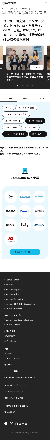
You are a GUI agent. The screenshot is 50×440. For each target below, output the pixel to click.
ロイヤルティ (38, 134)
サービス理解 (11, 127)
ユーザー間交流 (35, 120)
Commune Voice (11, 294)
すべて (8, 107)
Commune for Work (13, 308)
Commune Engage (12, 289)
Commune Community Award (18, 377)
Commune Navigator (13, 299)
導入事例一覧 (25, 9)
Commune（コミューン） (10, 9)
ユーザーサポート (13, 120)
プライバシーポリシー (13, 385)
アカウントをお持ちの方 (14, 406)
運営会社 (8, 412)
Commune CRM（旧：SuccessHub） (20, 304)
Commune (9, 284)
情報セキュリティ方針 (13, 398)
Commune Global (12, 324)
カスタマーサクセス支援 (16, 114)
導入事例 (8, 353)
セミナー (8, 364)
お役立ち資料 (10, 336)
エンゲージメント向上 (15, 134)
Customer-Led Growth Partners (18, 320)
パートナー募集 (11, 371)
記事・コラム (10, 341)
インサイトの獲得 (26, 107)
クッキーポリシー (12, 391)
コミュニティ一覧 (11, 358)
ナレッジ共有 (30, 127)
